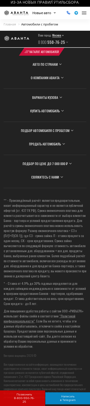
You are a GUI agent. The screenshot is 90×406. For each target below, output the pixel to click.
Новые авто (41, 13)
